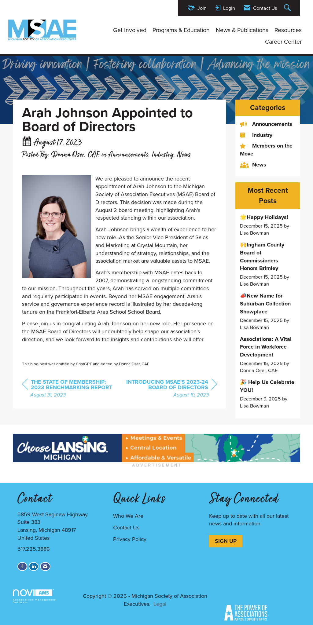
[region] (171, 389)
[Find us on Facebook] (22, 566)
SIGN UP (226, 541)
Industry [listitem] (256, 135)
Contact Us (126, 528)
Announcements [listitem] (266, 124)
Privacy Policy (129, 539)
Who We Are (128, 516)
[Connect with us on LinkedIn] (34, 566)
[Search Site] (288, 8)
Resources (288, 30)
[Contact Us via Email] (45, 566)
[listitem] (268, 225)
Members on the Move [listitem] (266, 150)
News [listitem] (253, 165)
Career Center (283, 42)
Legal (159, 604)
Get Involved (129, 30)
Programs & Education (181, 30)
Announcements (128, 155)
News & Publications (242, 30)
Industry (163, 155)
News (184, 155)
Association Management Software (35, 596)
